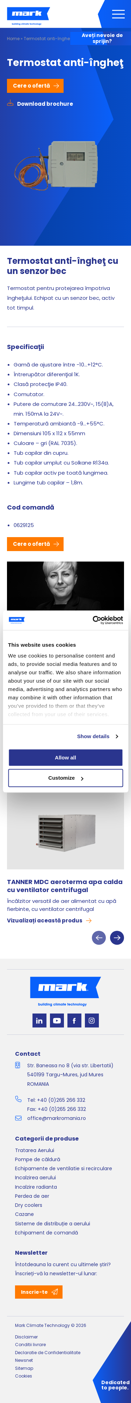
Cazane (24, 1214)
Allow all (65, 757)
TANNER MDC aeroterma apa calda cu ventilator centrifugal (65, 886)
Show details (93, 736)
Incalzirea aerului (35, 1177)
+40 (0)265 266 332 (61, 1100)
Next (117, 938)
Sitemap (24, 1368)
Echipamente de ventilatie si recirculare (63, 1168)
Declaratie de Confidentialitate (47, 1353)
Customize (65, 778)
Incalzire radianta (36, 1186)
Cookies (23, 1376)
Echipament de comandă (46, 1232)
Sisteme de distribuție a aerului (52, 1223)
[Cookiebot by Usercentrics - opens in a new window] (93, 620)
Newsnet (24, 1360)
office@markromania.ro (56, 1118)
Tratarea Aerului (34, 1150)
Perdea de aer (32, 1196)
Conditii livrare (30, 1345)
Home (13, 39)
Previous (99, 938)
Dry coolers (28, 1205)
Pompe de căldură (37, 1159)
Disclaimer (26, 1337)
